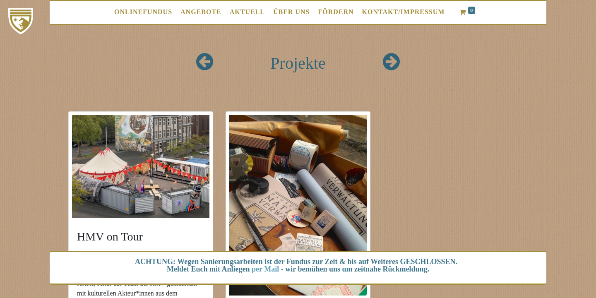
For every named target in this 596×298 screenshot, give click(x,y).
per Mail (265, 269)
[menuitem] (143, 12)
